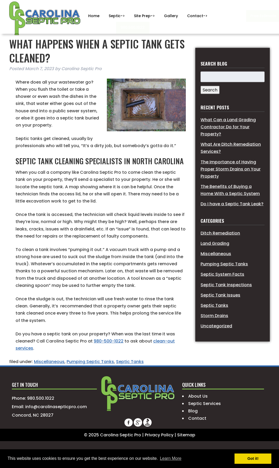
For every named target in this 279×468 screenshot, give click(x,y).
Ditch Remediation (220, 247)
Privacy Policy (159, 435)
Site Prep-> (144, 15)
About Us (198, 396)
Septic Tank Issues (220, 309)
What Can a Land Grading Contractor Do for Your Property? (228, 140)
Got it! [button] (252, 458)
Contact (197, 418)
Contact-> (197, 15)
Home (93, 15)
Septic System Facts (222, 288)
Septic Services (204, 404)
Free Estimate (231, 15)
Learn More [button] (170, 458)
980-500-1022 (108, 341)
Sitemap (186, 435)
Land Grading (215, 257)
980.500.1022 (102, 27)
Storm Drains (214, 329)
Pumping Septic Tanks (90, 362)
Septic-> (117, 15)
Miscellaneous (49, 362)
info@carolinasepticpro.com (56, 407)
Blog (193, 411)
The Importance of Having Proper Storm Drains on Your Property (231, 182)
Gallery (171, 15)
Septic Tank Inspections (226, 298)
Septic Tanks (130, 362)
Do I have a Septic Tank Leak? (232, 218)
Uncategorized (216, 339)
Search (210, 104)
